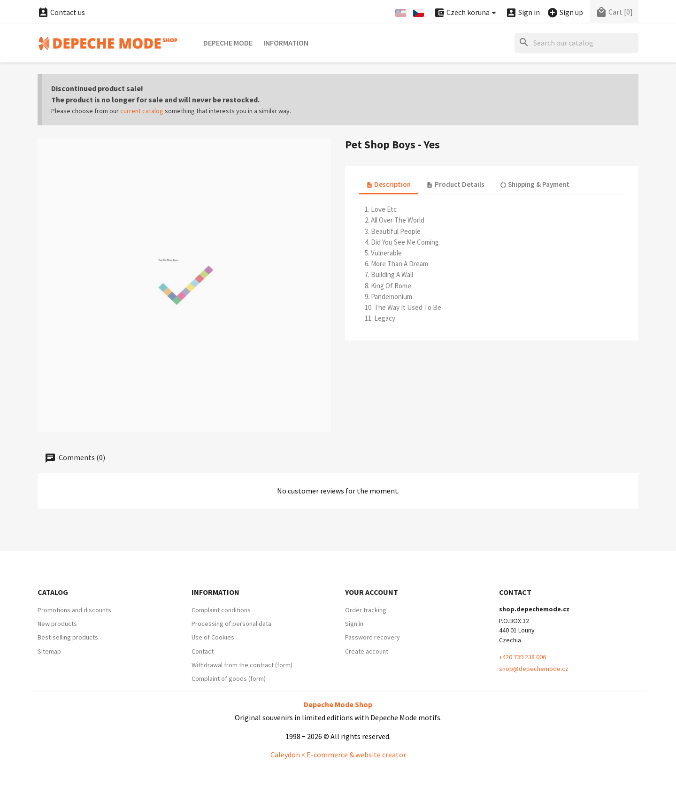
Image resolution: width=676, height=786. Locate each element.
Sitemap (49, 651)
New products (57, 623)
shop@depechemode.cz (533, 668)
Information (285, 42)
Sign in (354, 623)
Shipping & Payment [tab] (534, 184)
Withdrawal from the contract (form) (242, 665)
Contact (203, 651)
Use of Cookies (213, 637)
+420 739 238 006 (522, 657)
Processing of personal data (231, 623)
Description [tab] (388, 184)
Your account (371, 592)
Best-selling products (68, 637)
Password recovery (372, 637)
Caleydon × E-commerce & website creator (338, 754)
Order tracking (365, 610)
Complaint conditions (221, 610)
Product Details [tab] (455, 184)
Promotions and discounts (74, 610)
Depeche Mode (228, 42)
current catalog (141, 111)
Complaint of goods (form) (229, 678)
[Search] (576, 43)
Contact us (61, 12)
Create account (366, 651)
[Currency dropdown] (466, 13)
